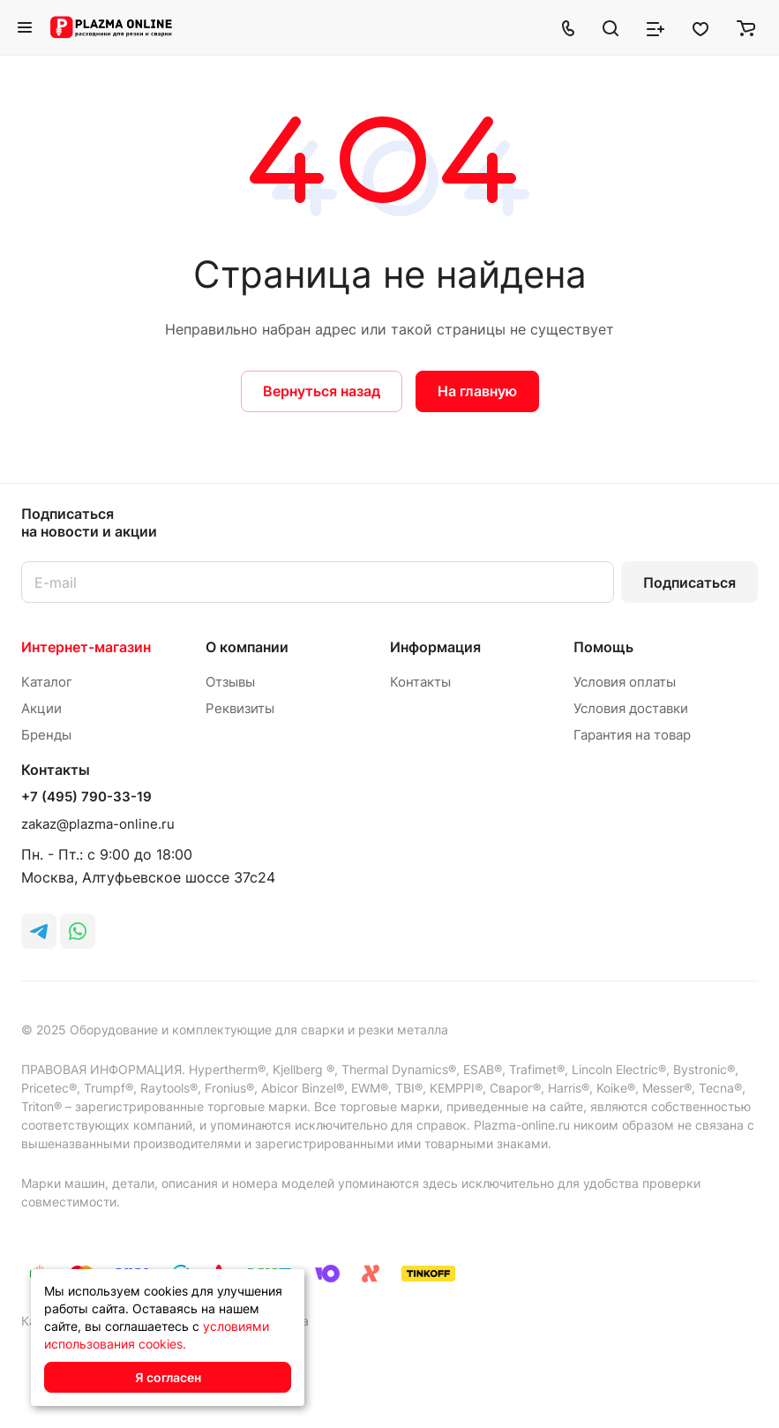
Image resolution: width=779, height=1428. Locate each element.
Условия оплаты (624, 681)
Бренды (46, 734)
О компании (247, 647)
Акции (41, 708)
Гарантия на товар (632, 734)
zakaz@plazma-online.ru (98, 823)
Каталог (46, 681)
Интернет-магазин (86, 647)
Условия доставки (630, 708)
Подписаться (689, 582)
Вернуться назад (321, 391)
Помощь (603, 647)
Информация (435, 647)
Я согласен (168, 1377)
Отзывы (230, 681)
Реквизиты (240, 708)
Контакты (420, 681)
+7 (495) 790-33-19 (86, 797)
